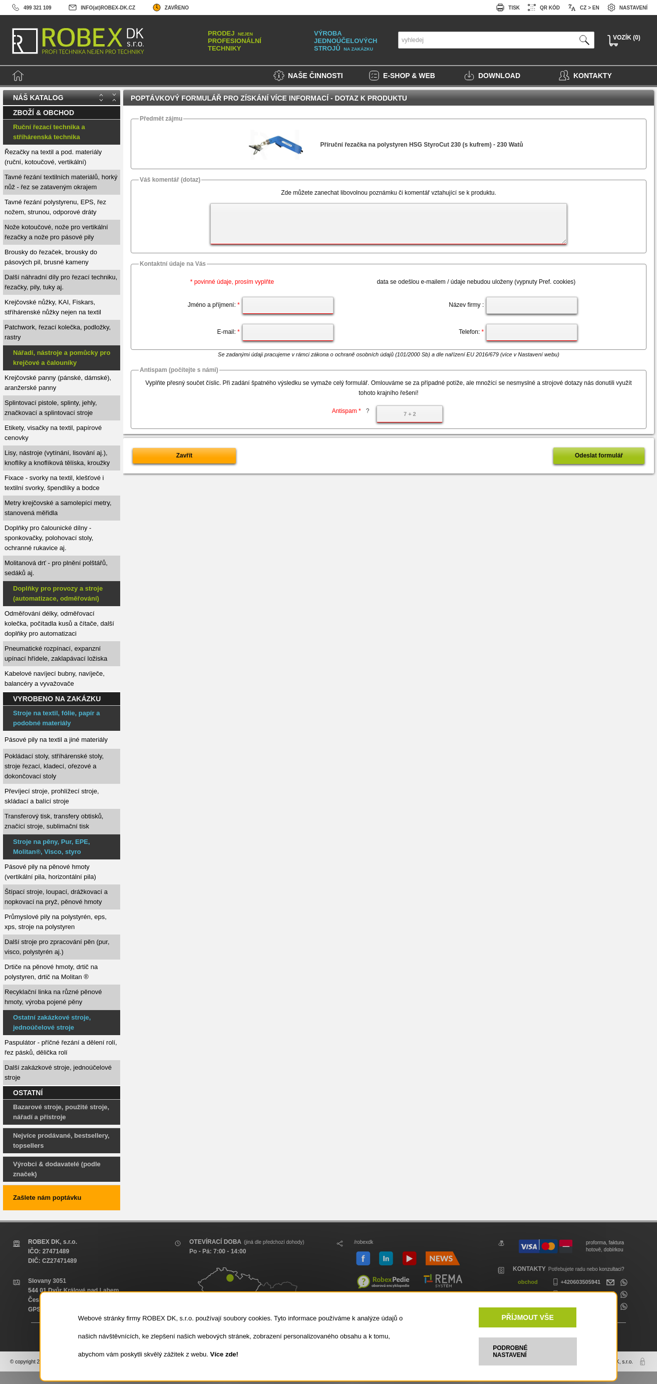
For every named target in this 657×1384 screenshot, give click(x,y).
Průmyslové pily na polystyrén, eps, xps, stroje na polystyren (56, 922)
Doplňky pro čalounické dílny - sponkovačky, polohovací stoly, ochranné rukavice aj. (49, 538)
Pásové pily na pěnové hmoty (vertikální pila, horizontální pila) (50, 871)
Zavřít (184, 455)
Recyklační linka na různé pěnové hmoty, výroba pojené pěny (53, 997)
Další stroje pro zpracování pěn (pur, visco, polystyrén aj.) (57, 947)
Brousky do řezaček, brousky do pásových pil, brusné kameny (51, 257)
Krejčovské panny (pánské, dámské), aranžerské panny (58, 382)
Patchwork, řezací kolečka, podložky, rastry (58, 332)
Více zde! (224, 1354)
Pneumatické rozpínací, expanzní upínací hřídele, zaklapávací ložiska (56, 653)
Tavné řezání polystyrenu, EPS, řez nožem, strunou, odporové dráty (55, 207)
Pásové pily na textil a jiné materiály (56, 739)
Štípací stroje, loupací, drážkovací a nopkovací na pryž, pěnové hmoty (56, 896)
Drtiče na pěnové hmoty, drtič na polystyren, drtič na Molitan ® (51, 972)
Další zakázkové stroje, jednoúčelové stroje (58, 1072)
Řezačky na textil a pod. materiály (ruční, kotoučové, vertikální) (53, 157)
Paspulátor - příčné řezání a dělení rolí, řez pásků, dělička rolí (61, 1047)
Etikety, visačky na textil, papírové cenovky (53, 432)
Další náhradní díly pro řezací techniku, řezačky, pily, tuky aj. (61, 282)
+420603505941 (575, 1282)
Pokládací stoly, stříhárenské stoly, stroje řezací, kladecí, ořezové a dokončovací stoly (54, 766)
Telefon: (471, 331)
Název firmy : (466, 304)
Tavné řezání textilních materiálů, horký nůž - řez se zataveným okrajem (61, 182)
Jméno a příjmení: (214, 304)
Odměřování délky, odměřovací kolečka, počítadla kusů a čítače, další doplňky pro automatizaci (59, 623)
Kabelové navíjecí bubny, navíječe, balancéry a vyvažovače (55, 678)
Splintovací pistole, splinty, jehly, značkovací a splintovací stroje (51, 407)
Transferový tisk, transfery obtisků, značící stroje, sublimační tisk (54, 821)
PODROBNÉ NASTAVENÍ (510, 1351)
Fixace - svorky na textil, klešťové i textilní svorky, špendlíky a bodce (54, 483)
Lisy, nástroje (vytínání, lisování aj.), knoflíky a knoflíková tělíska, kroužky (57, 458)
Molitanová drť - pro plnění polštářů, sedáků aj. (56, 568)
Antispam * (351, 410)
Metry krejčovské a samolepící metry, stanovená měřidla (58, 508)
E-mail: (228, 331)
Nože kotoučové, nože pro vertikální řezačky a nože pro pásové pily (56, 232)
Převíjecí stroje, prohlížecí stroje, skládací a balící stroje (52, 796)
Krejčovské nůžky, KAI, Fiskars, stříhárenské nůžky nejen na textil (53, 307)
